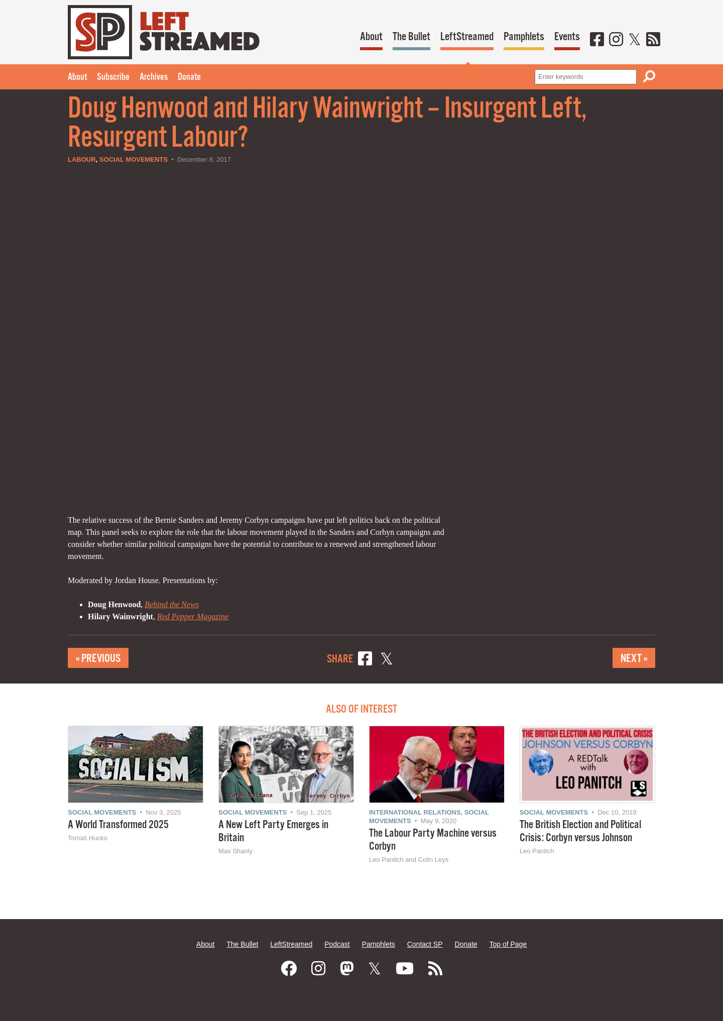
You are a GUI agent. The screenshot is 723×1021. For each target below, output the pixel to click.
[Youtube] (405, 969)
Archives (154, 77)
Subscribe (113, 77)
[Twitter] (634, 40)
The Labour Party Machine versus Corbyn (433, 840)
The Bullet (411, 37)
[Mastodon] (347, 969)
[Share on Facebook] (365, 660)
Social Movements (133, 159)
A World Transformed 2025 (118, 825)
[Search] (649, 76)
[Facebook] (597, 40)
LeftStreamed (467, 37)
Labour (82, 159)
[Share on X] (386, 660)
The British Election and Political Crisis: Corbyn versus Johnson (580, 831)
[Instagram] (616, 40)
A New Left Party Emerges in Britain (273, 831)
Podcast (337, 944)
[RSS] (653, 40)
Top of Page (508, 944)
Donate (189, 77)
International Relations (415, 812)
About (371, 37)
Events (567, 37)
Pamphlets (524, 37)
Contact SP (425, 944)
